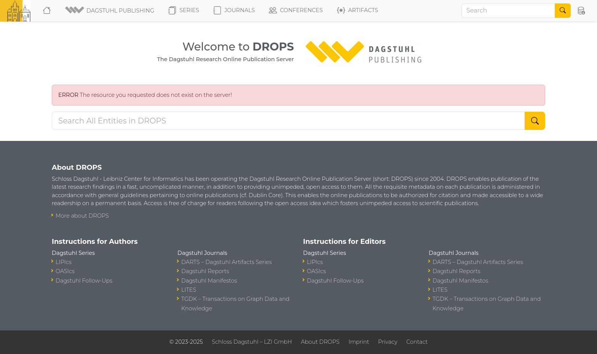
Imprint (358, 341)
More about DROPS (82, 215)
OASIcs (65, 271)
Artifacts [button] (357, 10)
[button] (110, 10)
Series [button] (183, 10)
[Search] (508, 10)
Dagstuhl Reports (205, 271)
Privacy (387, 341)
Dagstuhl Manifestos (209, 280)
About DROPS (320, 341)
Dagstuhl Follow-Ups (84, 280)
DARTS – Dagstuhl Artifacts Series (226, 262)
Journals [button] (234, 10)
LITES (188, 289)
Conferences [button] (296, 10)
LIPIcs (64, 262)
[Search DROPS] (288, 121)
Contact (417, 341)
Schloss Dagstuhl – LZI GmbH (252, 341)
